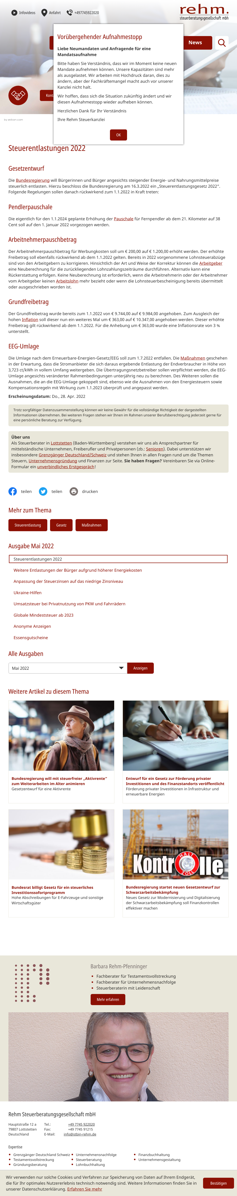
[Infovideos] (23, 13)
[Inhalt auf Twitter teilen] (54, 491)
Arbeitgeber (210, 263)
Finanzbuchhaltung (154, 1155)
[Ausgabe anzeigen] (140, 668)
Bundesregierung (33, 180)
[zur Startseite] (204, 12)
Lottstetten (61, 443)
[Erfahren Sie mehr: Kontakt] (18, 95)
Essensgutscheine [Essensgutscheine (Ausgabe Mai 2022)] (31, 637)
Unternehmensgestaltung (159, 1159)
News (195, 42)
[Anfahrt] (51, 13)
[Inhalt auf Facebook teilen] (23, 491)
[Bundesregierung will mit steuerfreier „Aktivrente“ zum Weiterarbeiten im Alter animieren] (61, 751)
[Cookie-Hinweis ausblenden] (218, 1183)
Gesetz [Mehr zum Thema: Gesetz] (61, 525)
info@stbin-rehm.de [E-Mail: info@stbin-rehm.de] (80, 1134)
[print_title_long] (87, 491)
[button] (83, 13)
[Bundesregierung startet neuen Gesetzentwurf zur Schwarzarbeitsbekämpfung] (176, 863)
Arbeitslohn (67, 281)
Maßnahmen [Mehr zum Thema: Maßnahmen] (91, 525)
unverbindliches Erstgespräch (65, 466)
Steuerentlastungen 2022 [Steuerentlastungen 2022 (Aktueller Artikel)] (38, 559)
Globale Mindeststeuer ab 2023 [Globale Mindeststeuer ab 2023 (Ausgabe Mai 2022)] (44, 615)
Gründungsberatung (30, 1164)
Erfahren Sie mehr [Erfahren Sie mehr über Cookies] (84, 1189)
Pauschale (123, 219)
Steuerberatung (89, 1159)
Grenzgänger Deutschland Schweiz (41, 1155)
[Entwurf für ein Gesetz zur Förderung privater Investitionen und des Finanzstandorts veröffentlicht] (176, 751)
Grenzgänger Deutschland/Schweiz (72, 455)
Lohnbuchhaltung (90, 1164)
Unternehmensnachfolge (96, 1155)
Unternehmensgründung (53, 461)
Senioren (154, 449)
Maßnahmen (193, 358)
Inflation (30, 319)
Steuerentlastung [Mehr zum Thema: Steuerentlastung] (28, 525)
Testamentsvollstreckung (33, 1159)
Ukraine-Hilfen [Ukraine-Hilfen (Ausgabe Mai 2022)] (28, 592)
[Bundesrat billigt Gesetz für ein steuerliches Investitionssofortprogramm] (61, 863)
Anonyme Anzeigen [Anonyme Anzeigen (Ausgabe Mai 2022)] (32, 626)
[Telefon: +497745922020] (81, 1124)
